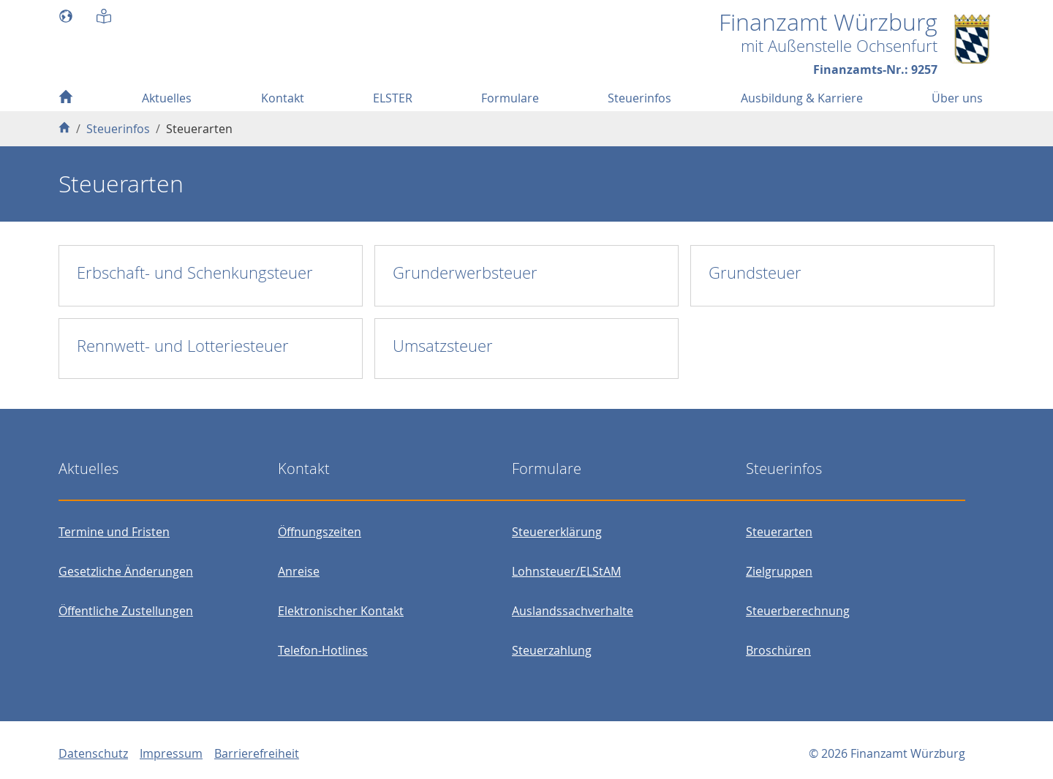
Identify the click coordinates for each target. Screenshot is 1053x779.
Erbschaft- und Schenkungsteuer (195, 272)
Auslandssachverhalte (572, 611)
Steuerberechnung (798, 611)
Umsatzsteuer (443, 345)
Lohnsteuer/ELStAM (566, 571)
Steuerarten (779, 532)
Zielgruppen (779, 571)
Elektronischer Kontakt (341, 611)
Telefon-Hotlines (323, 650)
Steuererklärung (557, 532)
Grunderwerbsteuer (465, 272)
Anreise (299, 571)
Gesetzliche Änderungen (125, 571)
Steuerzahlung (552, 650)
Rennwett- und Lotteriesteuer (183, 345)
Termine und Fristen (114, 532)
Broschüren (778, 650)
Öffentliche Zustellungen (125, 611)
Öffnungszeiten (319, 532)
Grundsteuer (755, 272)
